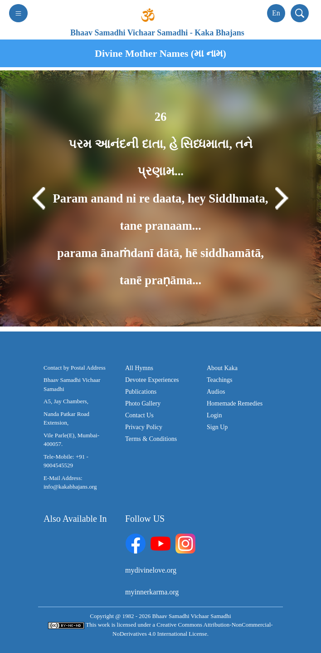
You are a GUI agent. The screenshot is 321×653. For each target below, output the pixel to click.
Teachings (220, 379)
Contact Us (139, 415)
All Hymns (139, 368)
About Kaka (222, 368)
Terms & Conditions (151, 438)
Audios (216, 391)
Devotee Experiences (152, 379)
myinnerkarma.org (152, 592)
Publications (140, 391)
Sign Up (217, 427)
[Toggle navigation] (18, 13)
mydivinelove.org (150, 570)
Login (214, 415)
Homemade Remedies (235, 403)
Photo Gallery (142, 403)
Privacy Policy (143, 427)
